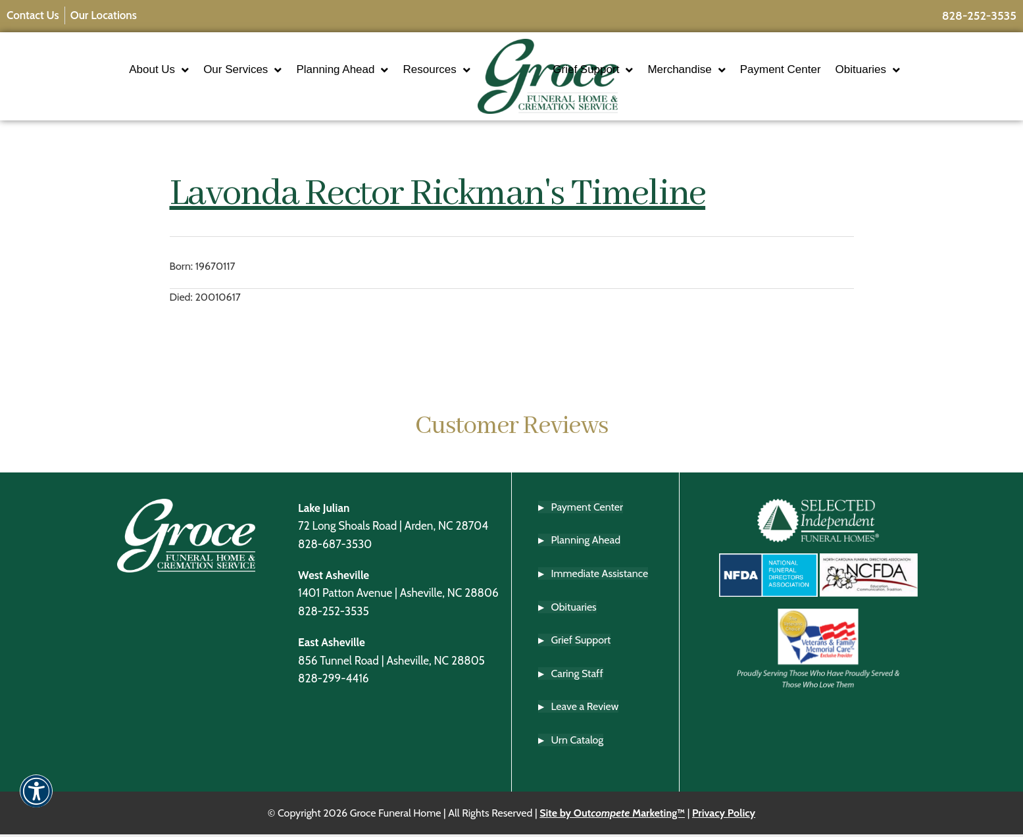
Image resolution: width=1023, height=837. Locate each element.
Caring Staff (577, 675)
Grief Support (631, 71)
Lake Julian (323, 510)
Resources (398, 71)
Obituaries (906, 71)
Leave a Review (585, 709)
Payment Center (818, 70)
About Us (121, 71)
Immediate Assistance (600, 575)
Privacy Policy (723, 815)
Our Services (204, 71)
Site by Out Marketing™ (612, 815)
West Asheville (333, 577)
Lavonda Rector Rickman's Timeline (438, 197)
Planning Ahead (304, 71)
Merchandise (725, 71)
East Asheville (331, 644)
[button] (36, 800)
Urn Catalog (577, 742)
